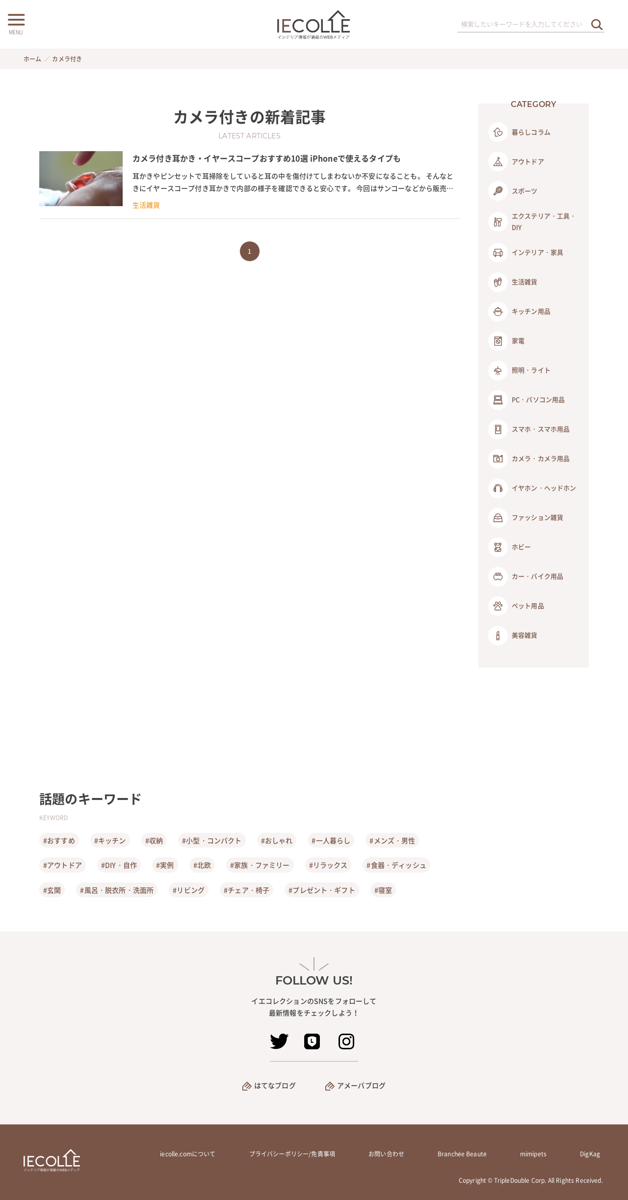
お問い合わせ (386, 1153)
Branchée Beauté (462, 1153)
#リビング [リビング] (189, 890)
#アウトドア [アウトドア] (62, 865)
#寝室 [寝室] (383, 890)
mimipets (533, 1153)
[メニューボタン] (15, 23)
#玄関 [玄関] (52, 890)
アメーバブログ (361, 1085)
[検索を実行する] (597, 24)
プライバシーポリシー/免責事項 (292, 1153)
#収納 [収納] (154, 840)
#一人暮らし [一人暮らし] (331, 840)
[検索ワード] (530, 24)
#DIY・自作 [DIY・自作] (119, 865)
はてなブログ (275, 1085)
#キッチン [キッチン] (110, 840)
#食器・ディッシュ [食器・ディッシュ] (396, 865)
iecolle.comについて (187, 1153)
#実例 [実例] (165, 865)
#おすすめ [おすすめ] (59, 840)
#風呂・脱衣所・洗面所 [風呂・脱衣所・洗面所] (117, 890)
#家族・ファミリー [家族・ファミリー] (259, 865)
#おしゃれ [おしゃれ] (277, 840)
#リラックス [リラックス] (328, 865)
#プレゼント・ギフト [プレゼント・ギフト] (321, 890)
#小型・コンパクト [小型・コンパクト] (211, 840)
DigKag (590, 1153)
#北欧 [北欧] (202, 865)
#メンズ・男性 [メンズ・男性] (392, 840)
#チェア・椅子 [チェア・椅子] (246, 890)
